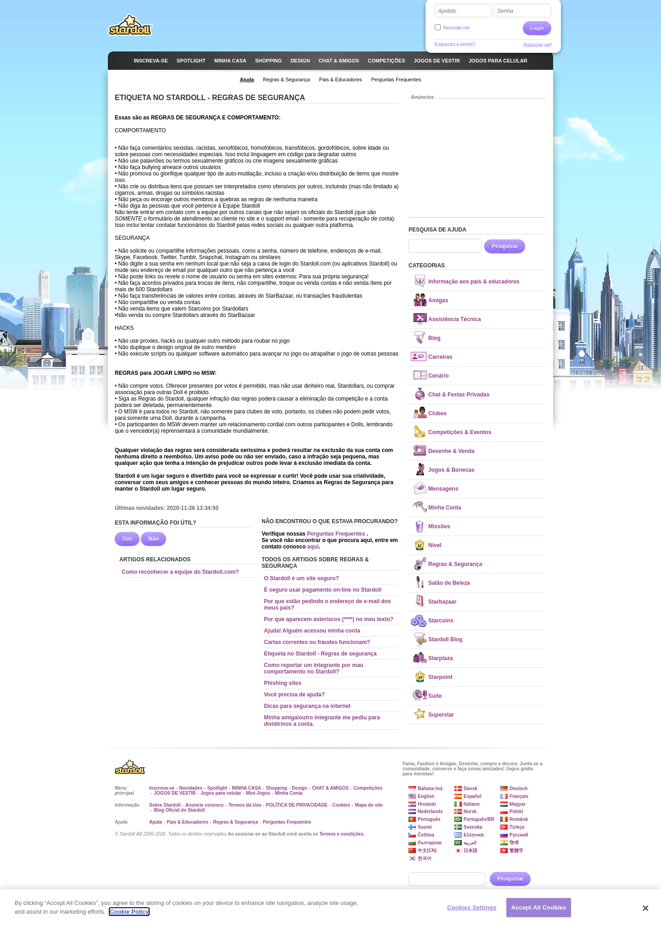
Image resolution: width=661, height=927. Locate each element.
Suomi (425, 827)
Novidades (191, 788)
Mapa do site (369, 805)
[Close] (646, 912)
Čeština (426, 834)
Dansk (470, 788)
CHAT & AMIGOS (330, 788)
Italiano (472, 804)
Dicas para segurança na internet (307, 706)
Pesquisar (505, 246)
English (426, 796)
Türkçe (517, 827)
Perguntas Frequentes (337, 534)
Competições (367, 788)
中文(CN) (427, 850)
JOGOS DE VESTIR (175, 793)
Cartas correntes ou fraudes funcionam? (317, 642)
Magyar (518, 804)
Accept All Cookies (538, 911)
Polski (516, 811)
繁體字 (516, 850)
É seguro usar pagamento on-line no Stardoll (322, 590)
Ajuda (155, 822)
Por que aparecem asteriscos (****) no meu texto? (328, 619)
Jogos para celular (221, 793)
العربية (470, 842)
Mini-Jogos (258, 793)
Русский (519, 834)
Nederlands (430, 811)
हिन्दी (514, 842)
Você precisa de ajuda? (294, 694)
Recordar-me (456, 27)
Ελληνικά (474, 834)
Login (537, 28)
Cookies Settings (472, 911)
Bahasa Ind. (430, 788)
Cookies (341, 805)
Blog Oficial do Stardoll (179, 810)
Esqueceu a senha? (455, 44)
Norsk (470, 811)
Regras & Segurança (235, 822)
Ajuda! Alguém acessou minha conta (312, 630)
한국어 (424, 858)
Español (473, 796)
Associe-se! (537, 45)
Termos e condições (341, 834)
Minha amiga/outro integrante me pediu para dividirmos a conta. (322, 720)
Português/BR (479, 819)
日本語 (470, 850)
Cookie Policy (129, 915)
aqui (313, 546)
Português (429, 819)
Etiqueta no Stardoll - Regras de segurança (320, 653)
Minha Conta (288, 793)
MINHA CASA (246, 788)
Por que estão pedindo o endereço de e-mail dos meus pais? (327, 604)
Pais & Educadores (187, 822)
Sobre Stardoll (164, 805)
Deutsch (518, 788)
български (430, 842)
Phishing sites (282, 683)
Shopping (276, 788)
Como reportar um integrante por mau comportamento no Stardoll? (314, 668)
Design (299, 788)
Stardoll (130, 25)
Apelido (447, 11)
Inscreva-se (161, 788)
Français (519, 796)
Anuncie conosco (204, 805)
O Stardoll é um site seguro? (301, 578)
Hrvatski (427, 804)
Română (518, 819)
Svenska (473, 827)
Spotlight (217, 788)
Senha (505, 11)
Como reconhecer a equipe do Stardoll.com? (180, 572)
